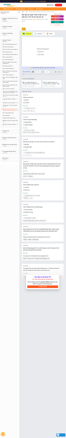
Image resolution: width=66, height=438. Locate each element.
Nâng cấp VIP (42, 367)
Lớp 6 (23, 11)
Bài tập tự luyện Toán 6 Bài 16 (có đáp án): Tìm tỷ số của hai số (41, 11)
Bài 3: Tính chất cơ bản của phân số (10, 49)
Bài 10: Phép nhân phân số (8, 68)
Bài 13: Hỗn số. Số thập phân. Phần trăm (10, 78)
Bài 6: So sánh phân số (8, 57)
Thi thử (49, 34)
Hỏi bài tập (3, 433)
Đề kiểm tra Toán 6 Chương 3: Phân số (10, 121)
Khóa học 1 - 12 (9, 9)
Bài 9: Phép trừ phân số (8, 66)
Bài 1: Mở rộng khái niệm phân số (10, 44)
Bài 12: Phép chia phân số (8, 74)
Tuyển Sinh (40, 9)
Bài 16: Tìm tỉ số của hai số (8, 88)
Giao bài (57, 19)
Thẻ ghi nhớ (27, 34)
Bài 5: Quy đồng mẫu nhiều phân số (10, 54)
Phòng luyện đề (21, 9)
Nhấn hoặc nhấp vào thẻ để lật (42, 68)
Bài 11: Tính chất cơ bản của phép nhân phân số (10, 71)
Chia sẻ (57, 16)
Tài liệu (31, 9)
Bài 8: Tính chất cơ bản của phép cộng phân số (10, 63)
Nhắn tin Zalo (61, 435)
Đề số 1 (23, 28)
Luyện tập (38, 34)
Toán (26, 11)
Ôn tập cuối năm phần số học (9, 118)
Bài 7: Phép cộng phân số (8, 59)
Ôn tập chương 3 (6, 115)
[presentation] (39, 55)
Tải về (57, 22)
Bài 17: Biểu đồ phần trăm (8, 112)
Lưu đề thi (57, 24)
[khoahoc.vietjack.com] (9, 5)
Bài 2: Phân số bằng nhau (8, 46)
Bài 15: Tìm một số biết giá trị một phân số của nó (10, 85)
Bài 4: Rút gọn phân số (7, 52)
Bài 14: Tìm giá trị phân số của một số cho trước (10, 82)
